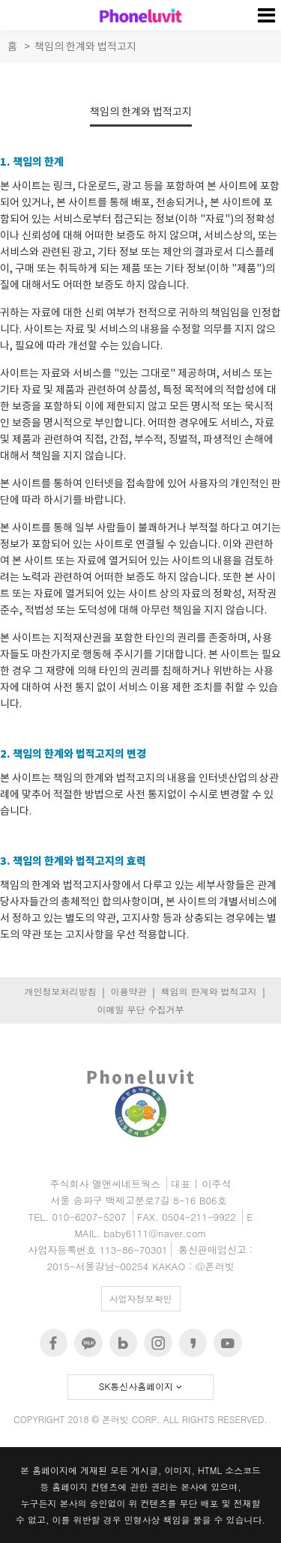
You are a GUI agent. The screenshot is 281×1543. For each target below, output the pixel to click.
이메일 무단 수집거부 (140, 1009)
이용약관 (128, 991)
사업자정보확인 (140, 1298)
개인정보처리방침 (60, 991)
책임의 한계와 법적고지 (208, 991)
